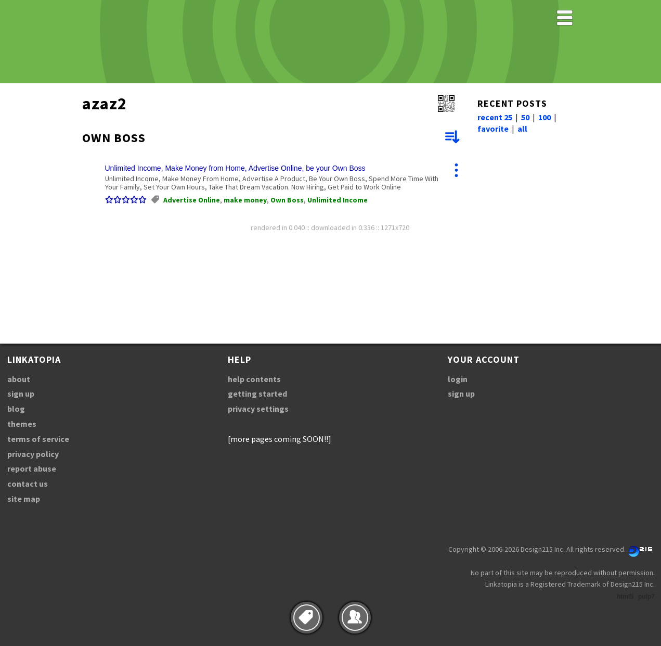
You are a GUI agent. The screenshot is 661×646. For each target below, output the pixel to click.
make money (245, 200)
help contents (254, 379)
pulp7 (646, 596)
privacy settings (258, 408)
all (522, 128)
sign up (20, 393)
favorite (493, 128)
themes (21, 424)
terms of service (38, 439)
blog (16, 408)
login (458, 379)
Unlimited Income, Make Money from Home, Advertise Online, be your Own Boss (235, 168)
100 (544, 117)
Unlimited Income (337, 200)
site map (23, 498)
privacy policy (33, 454)
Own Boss (287, 200)
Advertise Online (191, 200)
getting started (257, 393)
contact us (27, 483)
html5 (625, 596)
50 (525, 117)
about (18, 379)
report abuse (31, 468)
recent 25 (494, 117)
